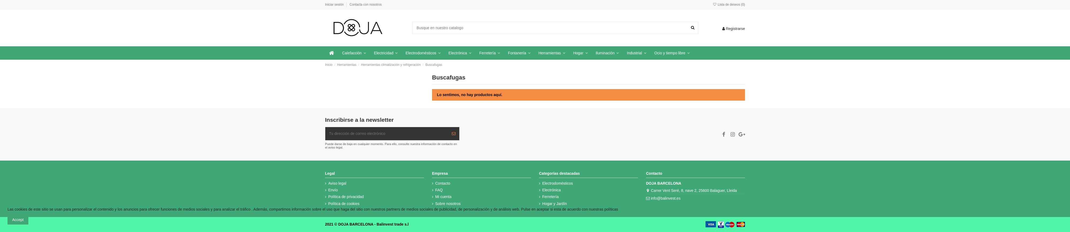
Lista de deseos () (729, 4)
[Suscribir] (453, 133)
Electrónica (551, 190)
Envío (333, 190)
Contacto (442, 183)
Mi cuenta (443, 197)
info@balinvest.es (666, 198)
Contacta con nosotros (366, 4)
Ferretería (550, 197)
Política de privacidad (346, 197)
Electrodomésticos (557, 183)
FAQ (439, 190)
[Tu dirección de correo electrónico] (386, 133)
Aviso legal (337, 183)
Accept (18, 220)
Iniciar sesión (335, 4)
